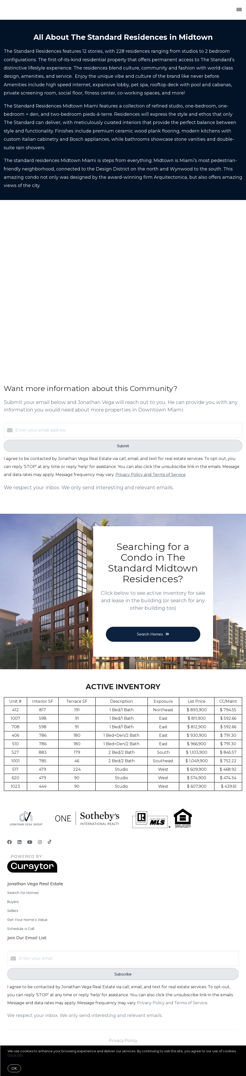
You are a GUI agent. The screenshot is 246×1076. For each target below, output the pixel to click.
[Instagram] (40, 842)
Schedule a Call (20, 928)
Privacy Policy (123, 1040)
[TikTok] (49, 842)
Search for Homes (23, 892)
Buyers (13, 901)
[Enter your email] (128, 958)
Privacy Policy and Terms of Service (150, 474)
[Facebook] (9, 842)
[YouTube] (29, 842)
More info (15, 1055)
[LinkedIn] (19, 842)
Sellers (12, 910)
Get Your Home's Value (27, 919)
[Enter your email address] (128, 430)
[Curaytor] (32, 871)
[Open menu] (239, 10)
